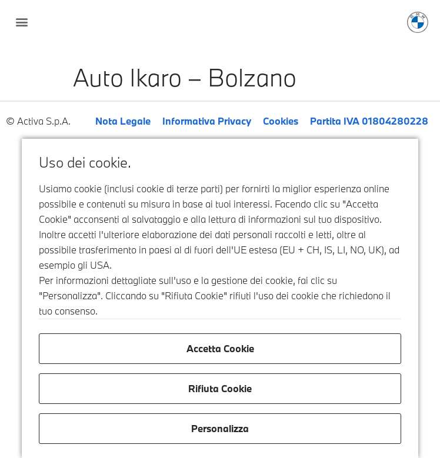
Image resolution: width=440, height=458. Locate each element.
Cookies (280, 121)
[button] (21, 21)
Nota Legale (123, 121)
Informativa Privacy (206, 121)
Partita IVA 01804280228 (369, 121)
